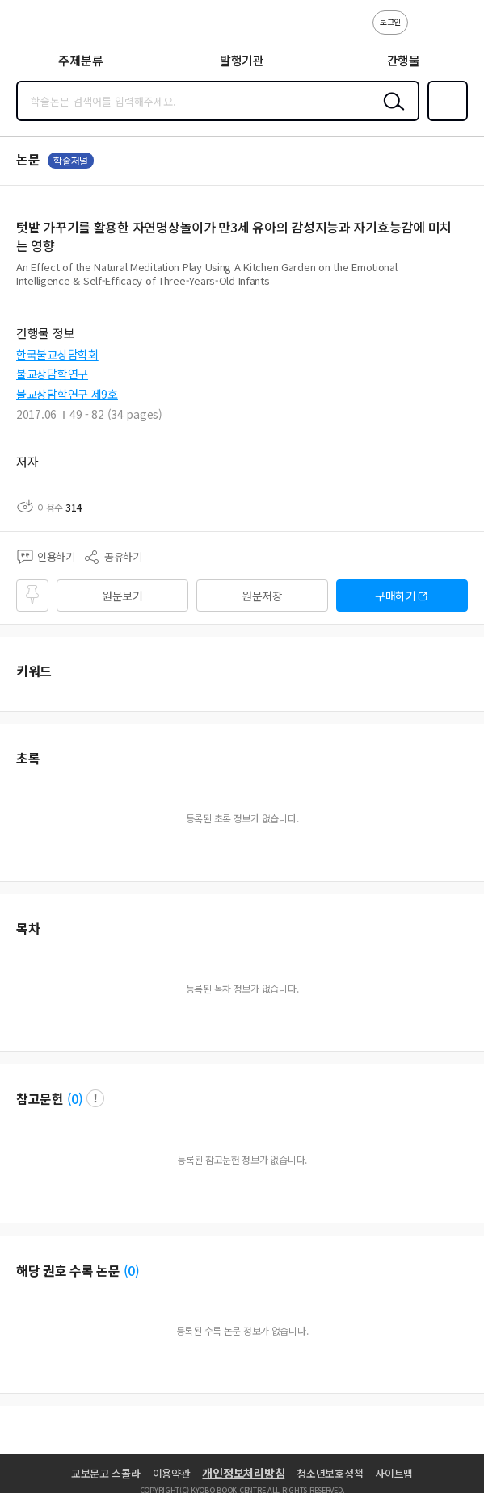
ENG (459, 30)
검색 (390, 114)
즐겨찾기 (444, 119)
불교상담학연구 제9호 (67, 394)
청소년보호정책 (330, 1473)
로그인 (390, 21)
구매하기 (395, 596)
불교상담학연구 (52, 374)
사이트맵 (394, 1473)
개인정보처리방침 (243, 1473)
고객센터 (425, 30)
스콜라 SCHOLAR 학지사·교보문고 (49, 25)
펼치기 (464, 287)
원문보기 (122, 596)
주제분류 (80, 60)
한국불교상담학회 (57, 354)
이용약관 (172, 1473)
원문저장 (262, 596)
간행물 (403, 60)
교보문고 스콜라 (106, 1473)
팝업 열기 (95, 1098)
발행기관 (242, 60)
